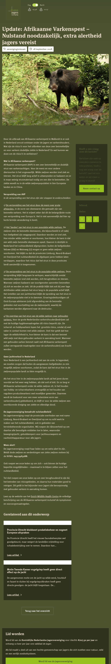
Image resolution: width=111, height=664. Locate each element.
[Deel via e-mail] (82, 226)
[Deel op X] (89, 219)
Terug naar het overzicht (37, 610)
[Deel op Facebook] (82, 219)
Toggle (35, 5)
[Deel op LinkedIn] (96, 219)
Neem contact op (91, 188)
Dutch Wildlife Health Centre (45, 496)
